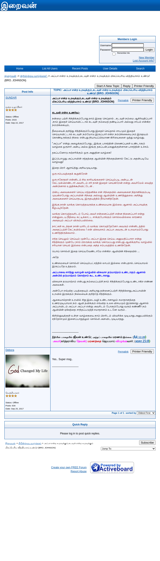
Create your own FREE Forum (69, 467)
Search (140, 68)
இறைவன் (10, 76)
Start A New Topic (107, 86)
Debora (9, 350)
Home (19, 68)
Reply (127, 86)
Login (149, 49)
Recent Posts (80, 68)
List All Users (49, 68)
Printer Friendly (144, 86)
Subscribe (147, 442)
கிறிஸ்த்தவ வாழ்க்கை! (33, 76)
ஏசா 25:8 (142, 341)
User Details (110, 68)
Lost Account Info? (144, 60)
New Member (147, 57)
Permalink (123, 100)
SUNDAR (11, 97)
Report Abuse (79, 471)
